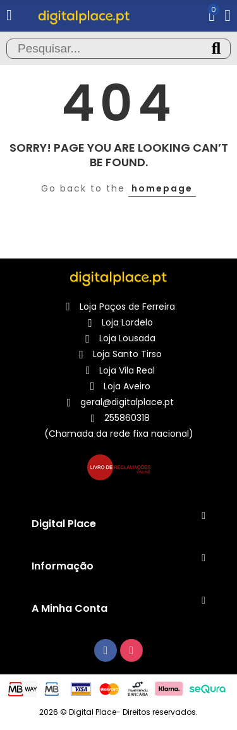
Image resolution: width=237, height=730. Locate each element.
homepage (162, 188)
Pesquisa (216, 49)
